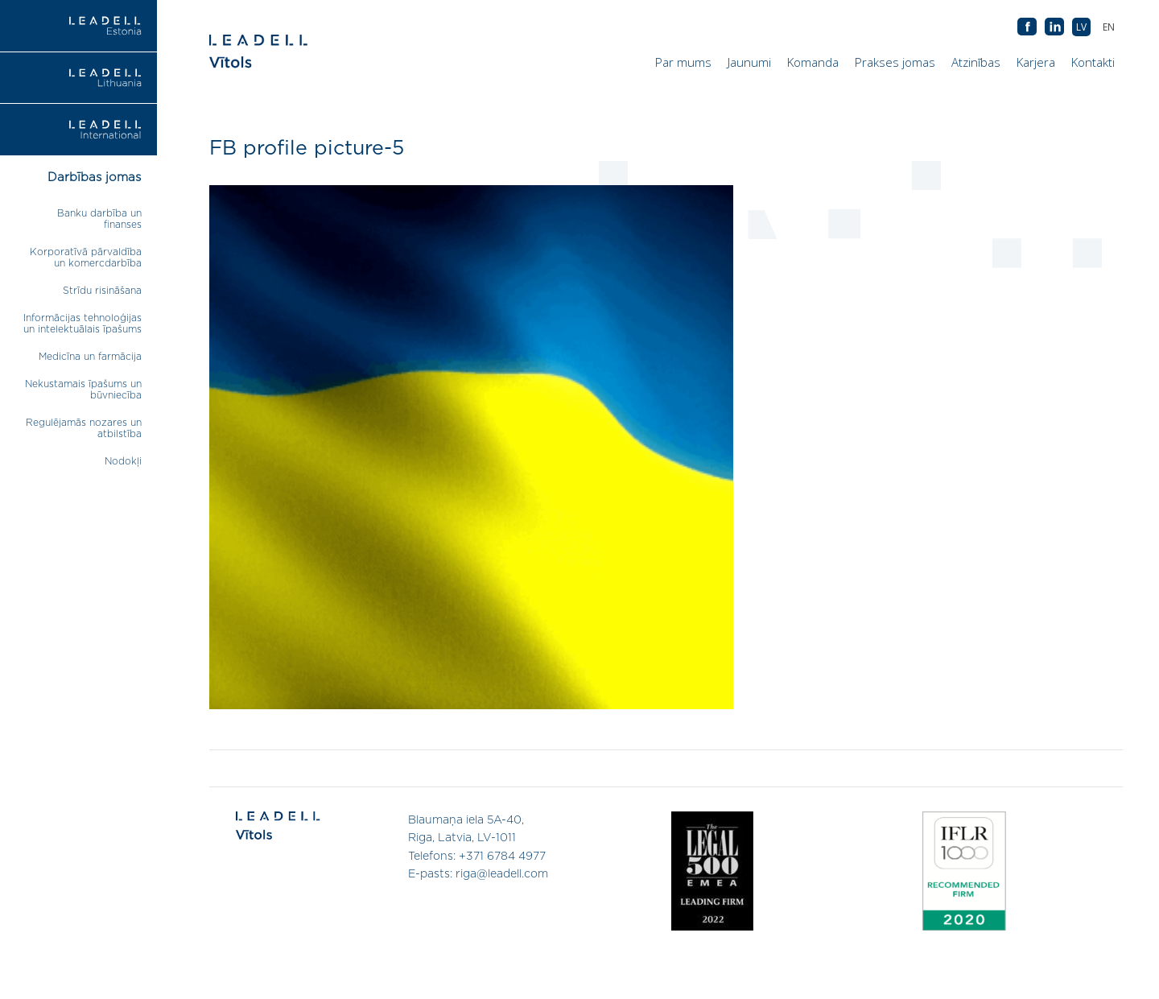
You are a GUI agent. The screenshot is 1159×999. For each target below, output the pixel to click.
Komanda (813, 62)
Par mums (683, 62)
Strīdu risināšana (102, 290)
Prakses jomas (895, 62)
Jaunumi (749, 62)
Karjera (1036, 62)
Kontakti (1093, 62)
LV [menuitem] (1081, 27)
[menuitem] (1109, 27)
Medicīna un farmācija (90, 356)
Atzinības (975, 62)
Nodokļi (123, 461)
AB (1054, 27)
